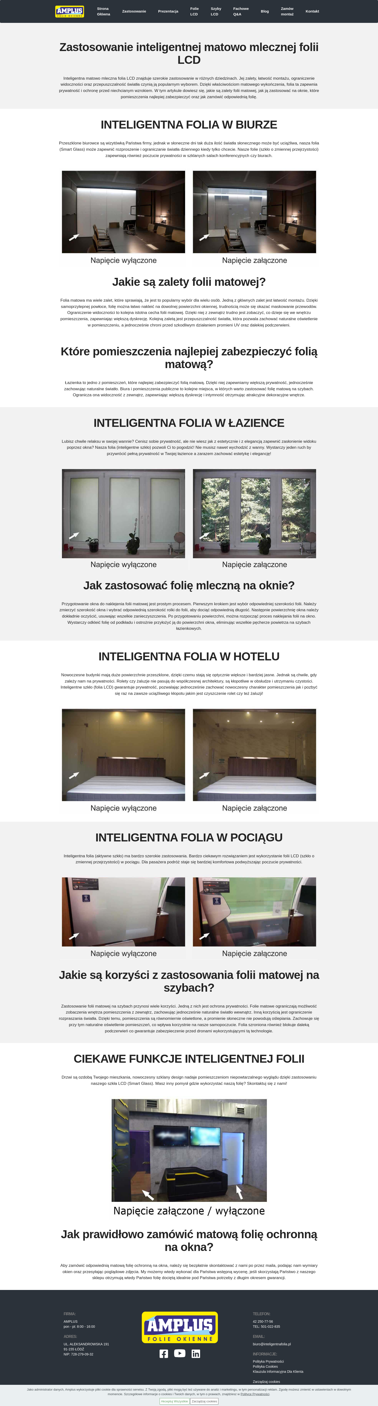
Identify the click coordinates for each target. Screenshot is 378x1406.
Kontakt (312, 11)
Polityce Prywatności (255, 1394)
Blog (265, 11)
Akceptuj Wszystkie (174, 1401)
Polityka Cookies (265, 1366)
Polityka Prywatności (268, 1361)
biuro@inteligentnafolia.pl (272, 1344)
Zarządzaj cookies (266, 1382)
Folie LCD (194, 11)
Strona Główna (103, 11)
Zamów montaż (287, 11)
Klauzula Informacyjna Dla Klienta (278, 1371)
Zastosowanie (134, 11)
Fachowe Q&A (241, 11)
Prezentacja (168, 11)
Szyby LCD (216, 11)
